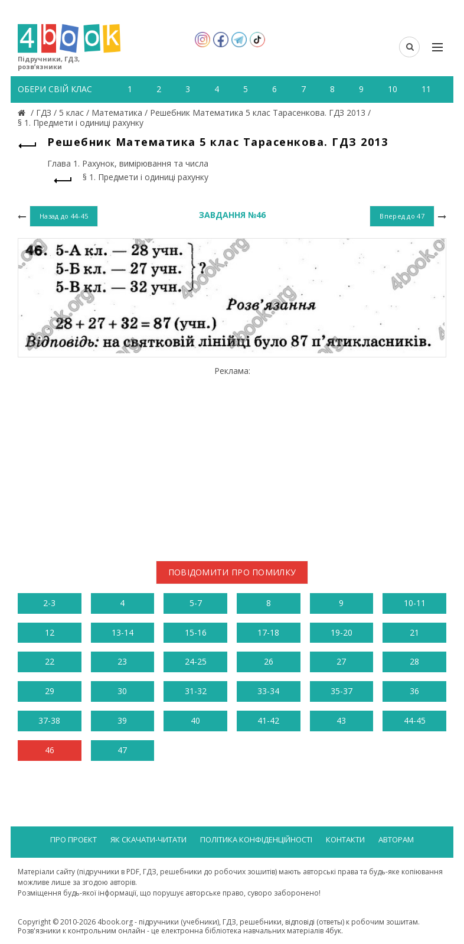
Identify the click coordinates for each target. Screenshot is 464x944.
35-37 (341, 690)
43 (341, 720)
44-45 (415, 720)
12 (49, 632)
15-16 (196, 632)
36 (414, 690)
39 (122, 720)
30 (122, 690)
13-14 (122, 632)
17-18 (268, 632)
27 (341, 661)
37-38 (49, 720)
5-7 (195, 602)
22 (49, 661)
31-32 (196, 690)
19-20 (341, 632)
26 (268, 661)
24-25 (196, 661)
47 (122, 750)
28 (414, 661)
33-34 (268, 690)
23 (122, 661)
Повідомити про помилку (232, 572)
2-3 (49, 602)
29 (49, 690)
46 (49, 750)
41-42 (268, 720)
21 (414, 632)
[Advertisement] (232, 459)
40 (195, 720)
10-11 (415, 602)
